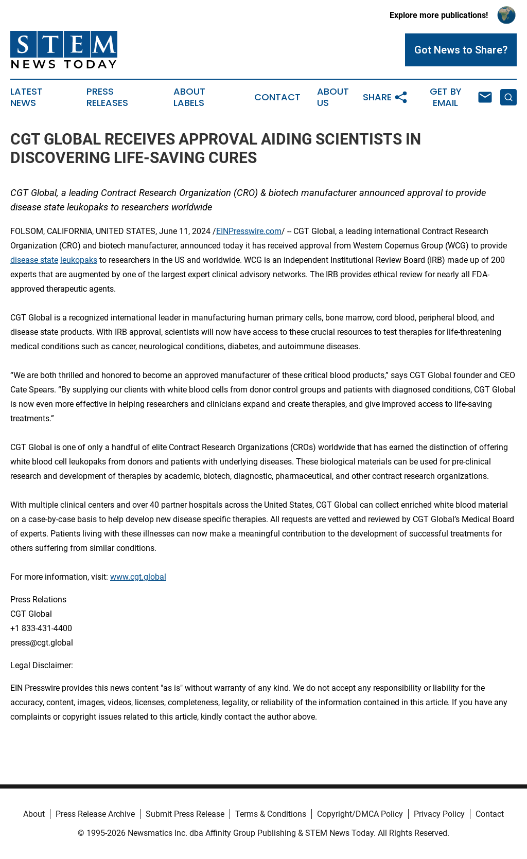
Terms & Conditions (270, 814)
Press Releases (107, 97)
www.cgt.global (138, 577)
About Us (333, 97)
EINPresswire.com (249, 231)
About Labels (189, 97)
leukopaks (78, 260)
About (34, 814)
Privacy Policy (439, 814)
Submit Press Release (185, 814)
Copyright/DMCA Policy (360, 814)
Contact (277, 97)
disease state (34, 260)
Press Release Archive (95, 814)
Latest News (26, 97)
